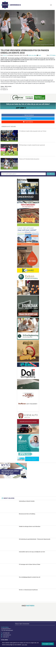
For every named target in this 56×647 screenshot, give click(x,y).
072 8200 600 (6, 633)
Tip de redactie (28, 122)
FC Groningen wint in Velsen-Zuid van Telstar (29, 564)
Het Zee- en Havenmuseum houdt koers (28, 589)
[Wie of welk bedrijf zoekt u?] (23, 173)
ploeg (35, 55)
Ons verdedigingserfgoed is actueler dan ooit (29, 577)
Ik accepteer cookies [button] (48, 643)
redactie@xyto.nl (7, 635)
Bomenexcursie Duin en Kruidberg (27, 514)
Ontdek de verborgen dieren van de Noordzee (29, 526)
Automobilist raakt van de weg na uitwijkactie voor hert (32, 551)
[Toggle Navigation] (51, 5)
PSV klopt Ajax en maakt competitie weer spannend (32, 145)
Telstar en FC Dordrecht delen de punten (29, 159)
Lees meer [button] (24, 644)
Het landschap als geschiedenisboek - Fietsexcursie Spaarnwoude (34, 539)
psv (32, 55)
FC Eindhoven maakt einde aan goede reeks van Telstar (32, 131)
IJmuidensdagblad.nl (15, 5)
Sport (39, 55)
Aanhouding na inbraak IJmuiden (27, 501)
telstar (29, 55)
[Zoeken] (51, 173)
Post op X (28, 118)
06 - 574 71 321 (33, 108)
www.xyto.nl (6, 637)
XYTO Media (52, 55)
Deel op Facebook (28, 115)
